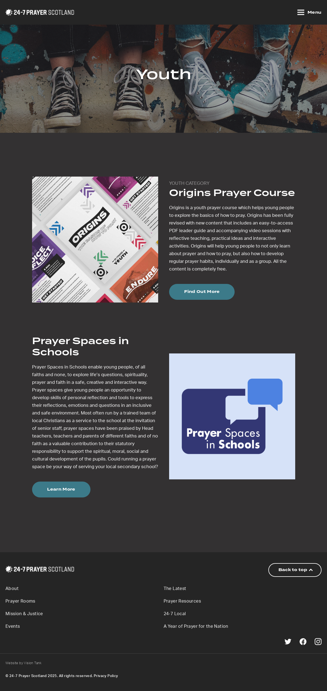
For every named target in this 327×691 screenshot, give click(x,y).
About (12, 588)
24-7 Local (175, 614)
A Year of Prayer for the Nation (196, 626)
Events (12, 626)
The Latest (175, 588)
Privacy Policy (106, 676)
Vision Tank (32, 663)
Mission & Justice (24, 614)
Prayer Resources (182, 601)
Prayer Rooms (20, 601)
